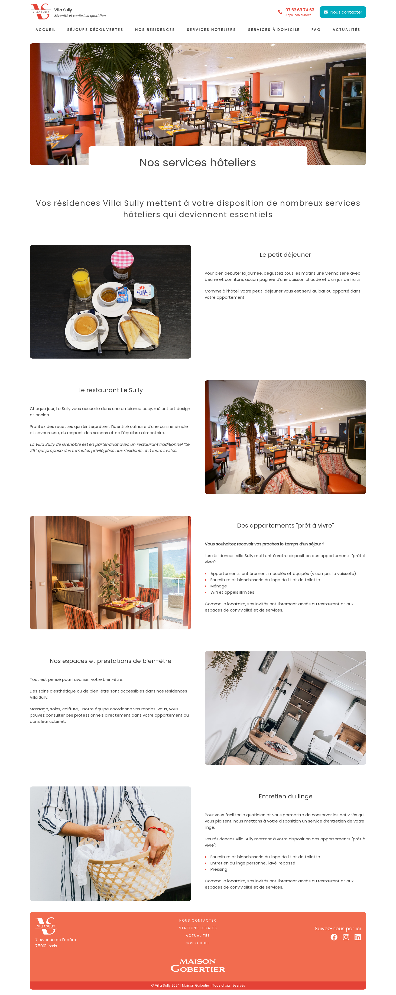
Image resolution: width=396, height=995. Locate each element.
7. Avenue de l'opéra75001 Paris (55, 943)
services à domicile (274, 29)
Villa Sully (63, 10)
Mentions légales (198, 928)
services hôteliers (211, 29)
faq (316, 29)
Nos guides (198, 943)
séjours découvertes (95, 29)
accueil (45, 29)
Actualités (198, 935)
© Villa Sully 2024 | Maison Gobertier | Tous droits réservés (198, 985)
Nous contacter (346, 12)
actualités (347, 29)
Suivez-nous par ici (338, 928)
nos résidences (155, 29)
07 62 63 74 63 (299, 12)
